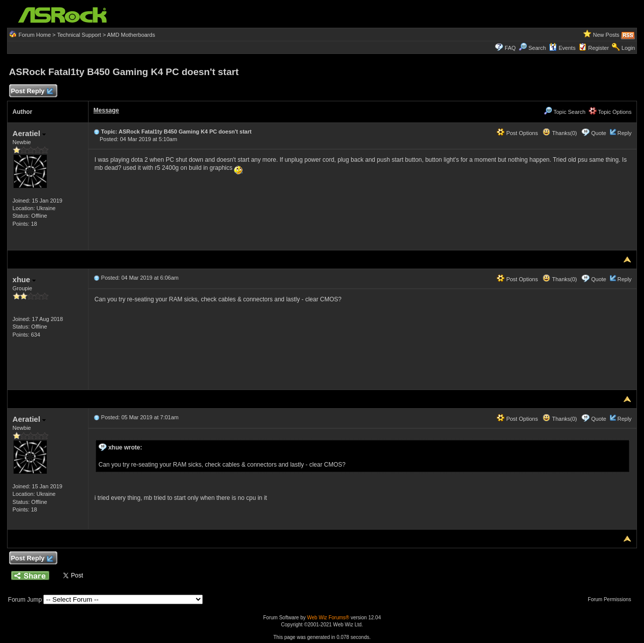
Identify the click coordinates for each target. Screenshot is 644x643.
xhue (24, 279)
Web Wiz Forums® (328, 617)
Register (598, 48)
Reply (624, 133)
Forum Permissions (612, 599)
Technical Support (79, 35)
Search (537, 48)
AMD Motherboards (131, 35)
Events (562, 48)
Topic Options (610, 112)
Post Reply (31, 91)
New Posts (606, 35)
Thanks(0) (559, 133)
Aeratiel (29, 133)
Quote (598, 133)
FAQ (510, 48)
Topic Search (564, 112)
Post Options (517, 133)
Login (628, 48)
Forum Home (35, 35)
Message (106, 110)
